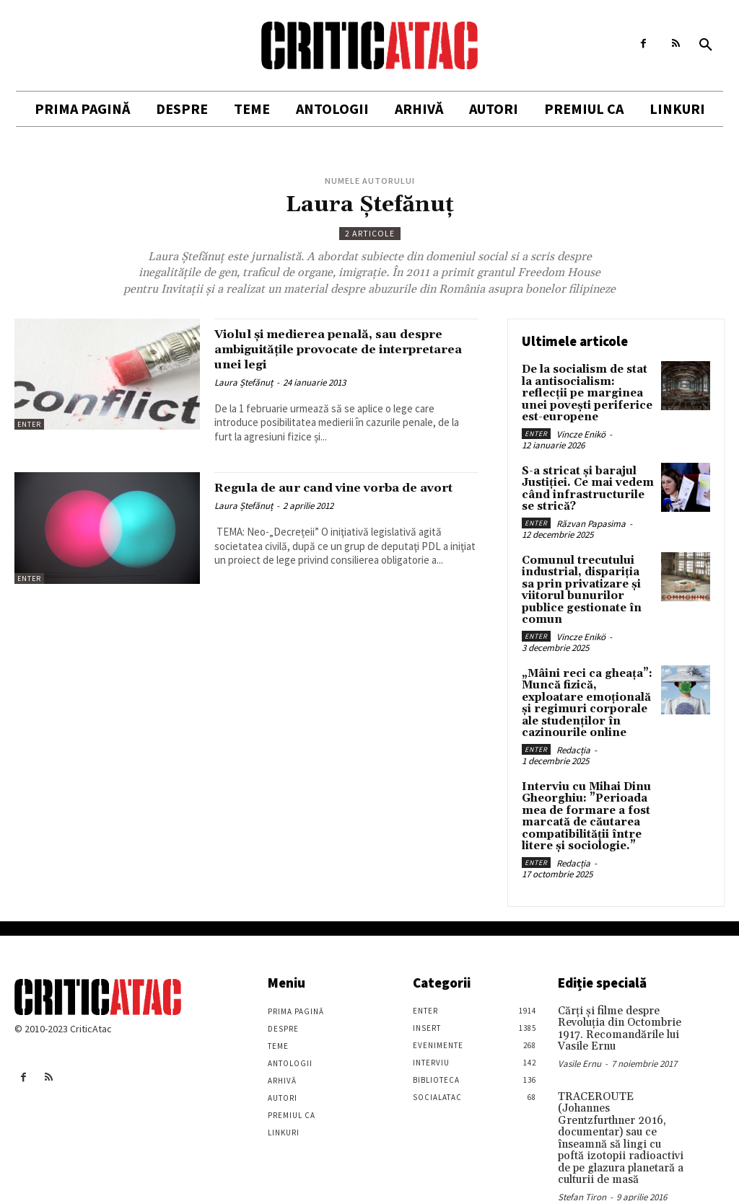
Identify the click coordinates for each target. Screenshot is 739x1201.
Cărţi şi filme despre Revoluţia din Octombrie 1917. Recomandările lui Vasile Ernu (615, 1006)
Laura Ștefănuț (243, 382)
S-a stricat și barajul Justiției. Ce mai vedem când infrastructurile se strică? (585, 483)
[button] (705, 45)
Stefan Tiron (582, 1154)
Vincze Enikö (580, 430)
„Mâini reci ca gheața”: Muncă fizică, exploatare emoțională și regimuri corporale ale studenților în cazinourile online (587, 689)
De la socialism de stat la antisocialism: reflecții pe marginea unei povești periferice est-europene (583, 391)
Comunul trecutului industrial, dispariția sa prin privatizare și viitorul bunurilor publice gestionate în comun (585, 580)
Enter (29, 424)
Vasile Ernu (579, 1038)
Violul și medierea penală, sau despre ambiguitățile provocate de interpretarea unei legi (339, 349)
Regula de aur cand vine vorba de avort (335, 495)
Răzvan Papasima (591, 516)
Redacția (573, 733)
